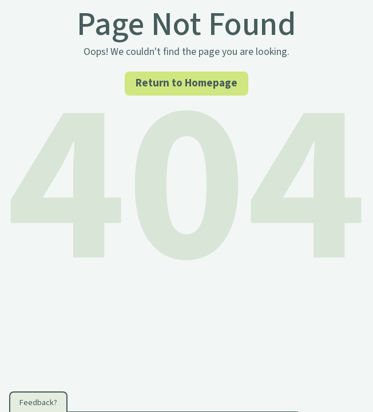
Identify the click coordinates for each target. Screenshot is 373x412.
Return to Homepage (186, 83)
